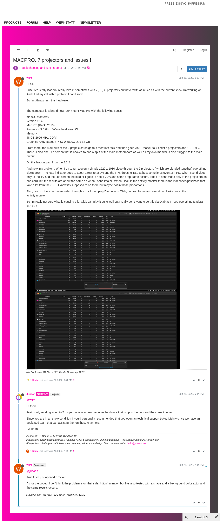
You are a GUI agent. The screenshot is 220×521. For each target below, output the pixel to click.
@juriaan (32, 467)
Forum (32, 22)
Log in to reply (197, 64)
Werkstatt (65, 22)
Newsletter (90, 22)
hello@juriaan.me (136, 439)
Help (47, 22)
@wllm (55, 390)
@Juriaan (39, 461)
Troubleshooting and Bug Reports (40, 63)
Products (12, 22)
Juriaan (31, 390)
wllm (29, 73)
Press (169, 3)
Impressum (197, 3)
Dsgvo (181, 3)
